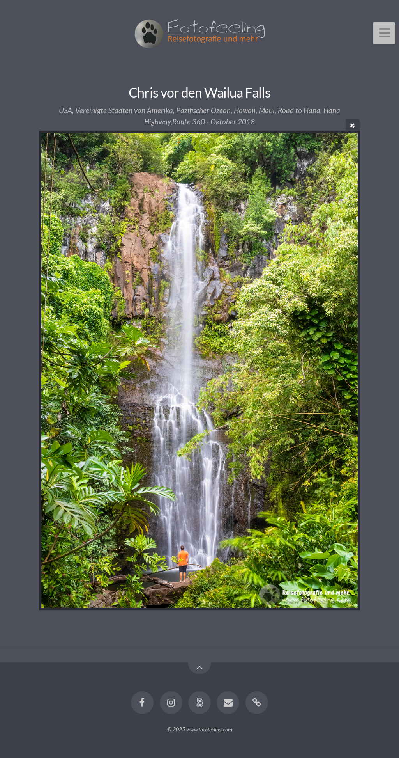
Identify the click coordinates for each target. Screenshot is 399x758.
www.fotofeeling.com (209, 729)
